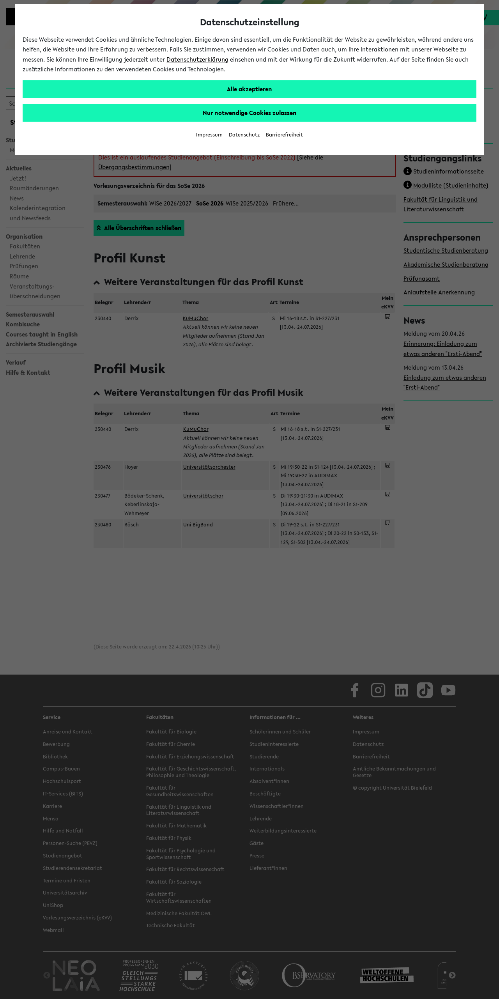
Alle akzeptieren (249, 89)
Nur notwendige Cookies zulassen (250, 112)
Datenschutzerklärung (197, 59)
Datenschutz (244, 134)
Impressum (209, 134)
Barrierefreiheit (284, 134)
